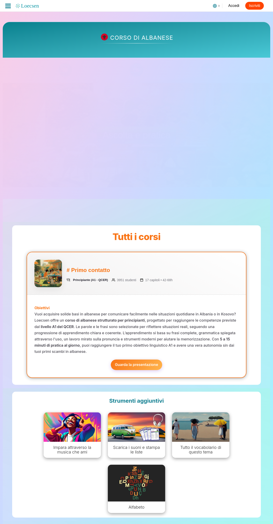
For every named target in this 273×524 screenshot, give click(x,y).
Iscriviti (254, 6)
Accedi (233, 6)
